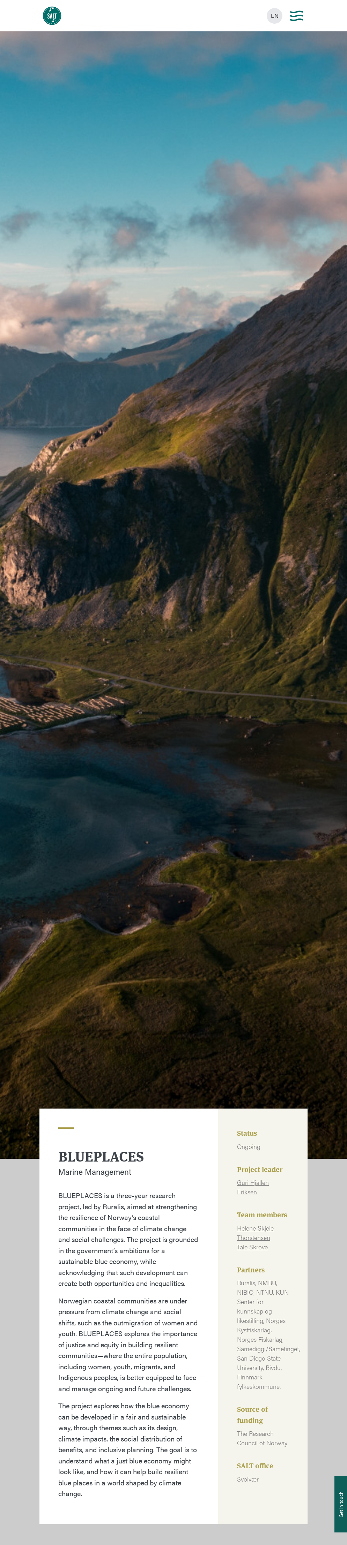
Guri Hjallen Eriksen (253, 1187)
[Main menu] (296, 16)
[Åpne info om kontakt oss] (340, 1504)
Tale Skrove (252, 1246)
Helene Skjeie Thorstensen (255, 1233)
